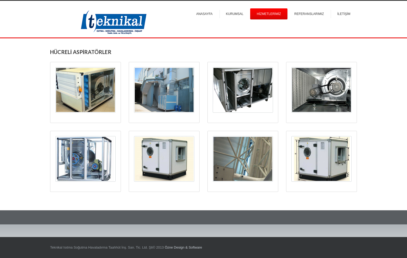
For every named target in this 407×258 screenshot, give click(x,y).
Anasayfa (204, 14)
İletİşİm (343, 14)
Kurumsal (235, 14)
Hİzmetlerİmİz (269, 14)
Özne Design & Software (183, 247)
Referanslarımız (309, 14)
